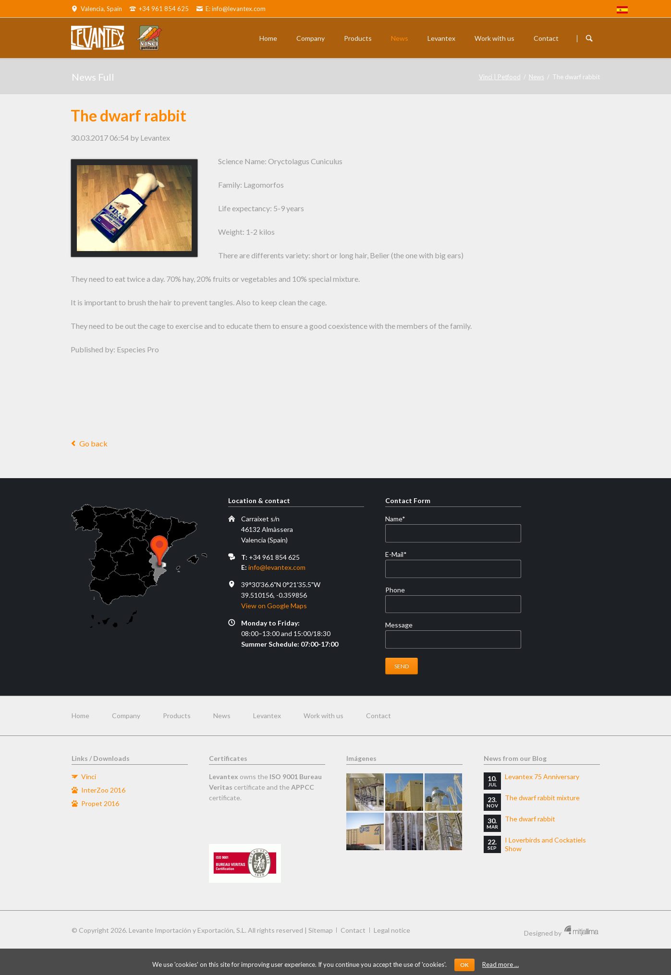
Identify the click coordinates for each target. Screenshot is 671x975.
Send (401, 666)
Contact (546, 38)
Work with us (494, 38)
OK (464, 965)
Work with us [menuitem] (323, 715)
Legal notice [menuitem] (392, 930)
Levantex (441, 38)
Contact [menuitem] (378, 715)
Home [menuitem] (80, 715)
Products (358, 38)
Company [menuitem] (126, 715)
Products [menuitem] (177, 715)
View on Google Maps (274, 606)
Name (401, 519)
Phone (395, 590)
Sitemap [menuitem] (320, 930)
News (399, 38)
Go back (93, 443)
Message (399, 625)
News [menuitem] (222, 715)
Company (310, 38)
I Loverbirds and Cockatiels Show (545, 844)
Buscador (589, 38)
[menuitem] (622, 11)
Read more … (500, 964)
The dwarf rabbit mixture (542, 798)
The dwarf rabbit (530, 819)
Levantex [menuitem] (267, 715)
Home (268, 38)
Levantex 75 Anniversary (542, 776)
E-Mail (401, 554)
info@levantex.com (276, 567)
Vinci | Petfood (500, 77)
